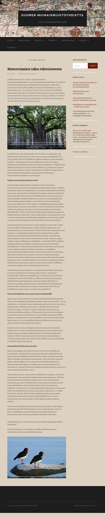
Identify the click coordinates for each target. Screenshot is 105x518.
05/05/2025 (11, 79)
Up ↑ (96, 511)
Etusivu (10, 40)
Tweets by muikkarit (80, 152)
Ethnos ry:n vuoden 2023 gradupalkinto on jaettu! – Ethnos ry (85, 133)
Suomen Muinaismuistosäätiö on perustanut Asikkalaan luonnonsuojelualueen (85, 84)
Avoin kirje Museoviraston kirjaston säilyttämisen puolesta (84, 99)
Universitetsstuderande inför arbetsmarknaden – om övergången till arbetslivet (83, 113)
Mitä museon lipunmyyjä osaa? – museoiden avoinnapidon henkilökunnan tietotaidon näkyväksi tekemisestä (85, 138)
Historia (10, 47)
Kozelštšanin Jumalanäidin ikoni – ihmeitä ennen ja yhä (85, 105)
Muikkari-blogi (68, 40)
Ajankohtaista (24, 40)
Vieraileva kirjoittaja (28, 79)
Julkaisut (83, 40)
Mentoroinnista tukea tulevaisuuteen (26, 71)
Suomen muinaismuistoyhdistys (52, 15)
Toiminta (52, 40)
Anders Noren (86, 511)
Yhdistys (38, 40)
